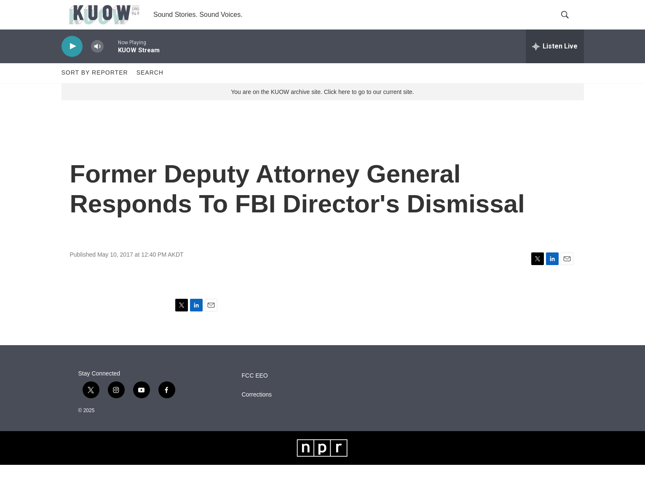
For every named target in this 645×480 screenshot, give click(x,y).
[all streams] (555, 61)
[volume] (97, 61)
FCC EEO (255, 391)
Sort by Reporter (95, 87)
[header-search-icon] (570, 22)
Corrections (257, 410)
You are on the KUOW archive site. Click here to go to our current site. (322, 106)
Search (149, 87)
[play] (72, 61)
